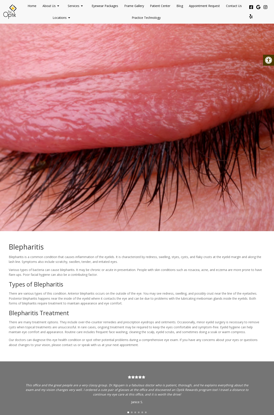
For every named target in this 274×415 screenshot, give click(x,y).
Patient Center (160, 6)
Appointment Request (204, 6)
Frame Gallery (134, 6)
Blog (179, 6)
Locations (60, 18)
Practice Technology (146, 18)
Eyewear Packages (105, 6)
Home (32, 6)
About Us (49, 6)
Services (73, 6)
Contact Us (234, 6)
